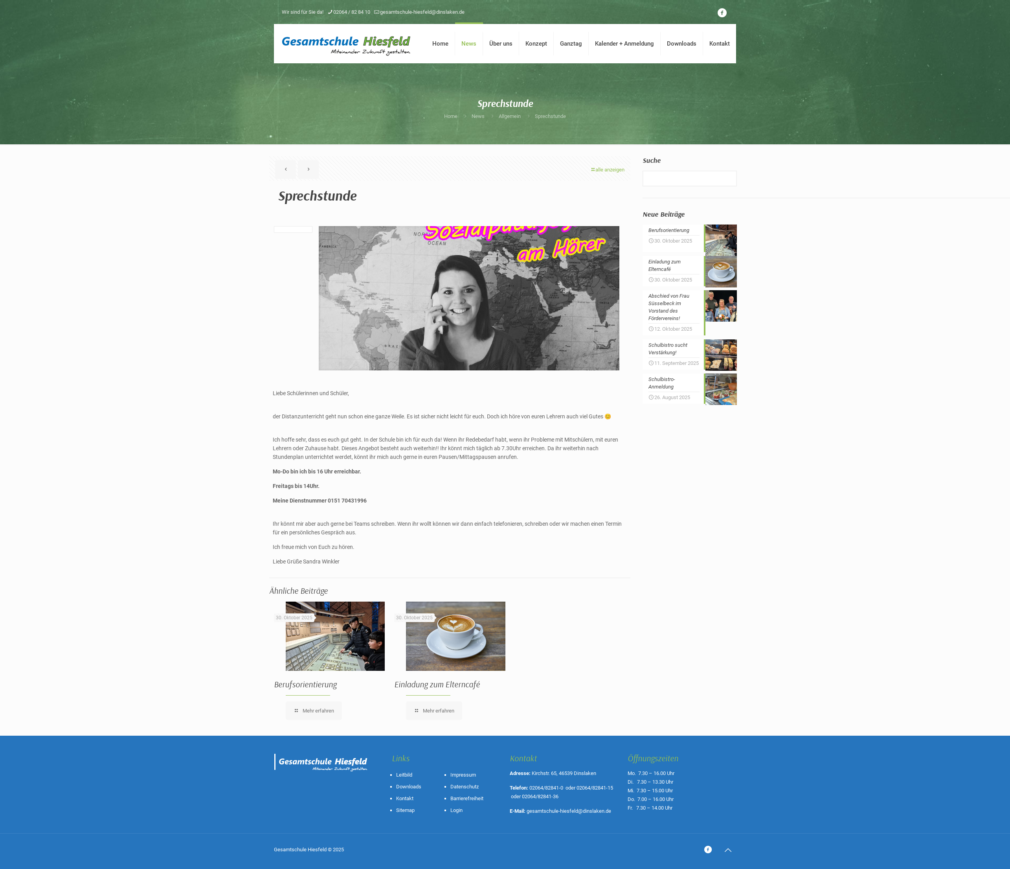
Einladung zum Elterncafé (437, 684)
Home (450, 116)
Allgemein (510, 116)
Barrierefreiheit (466, 798)
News (478, 116)
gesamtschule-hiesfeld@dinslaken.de (569, 811)
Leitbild (404, 775)
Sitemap (405, 810)
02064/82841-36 (540, 796)
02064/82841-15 (595, 788)
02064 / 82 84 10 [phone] (351, 12)
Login (456, 810)
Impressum (463, 775)
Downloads (408, 787)
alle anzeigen (607, 170)
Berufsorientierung (305, 684)
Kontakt (404, 798)
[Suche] (690, 178)
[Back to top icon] (728, 850)
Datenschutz (464, 787)
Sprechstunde (550, 116)
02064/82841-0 (546, 788)
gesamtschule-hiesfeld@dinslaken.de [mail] (422, 12)
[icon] (722, 12)
